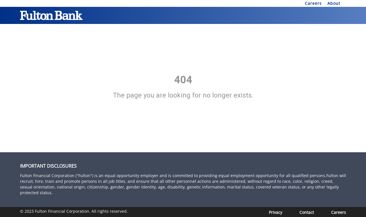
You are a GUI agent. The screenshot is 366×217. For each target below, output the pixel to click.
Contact (306, 212)
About (333, 3)
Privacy (275, 212)
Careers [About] (313, 3)
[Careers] (338, 212)
